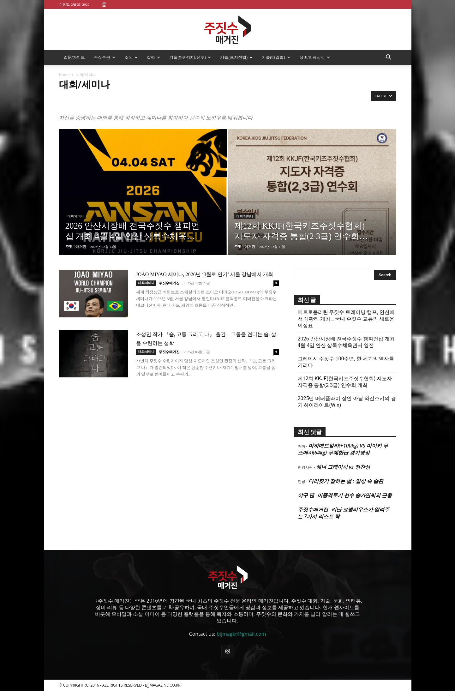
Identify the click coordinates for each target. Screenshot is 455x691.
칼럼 (153, 57)
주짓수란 (104, 57)
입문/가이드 (74, 57)
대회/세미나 (76, 216)
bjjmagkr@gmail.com (241, 633)
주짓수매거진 (75, 246)
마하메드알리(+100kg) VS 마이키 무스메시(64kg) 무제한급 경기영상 (343, 449)
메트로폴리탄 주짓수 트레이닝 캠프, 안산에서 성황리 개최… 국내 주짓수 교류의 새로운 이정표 (346, 318)
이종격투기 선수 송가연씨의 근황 (354, 495)
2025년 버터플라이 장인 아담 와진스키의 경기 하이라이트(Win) (347, 401)
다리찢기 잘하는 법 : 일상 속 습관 (345, 481)
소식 (131, 57)
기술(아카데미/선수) (190, 57)
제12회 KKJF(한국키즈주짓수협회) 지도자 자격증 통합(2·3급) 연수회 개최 (345, 382)
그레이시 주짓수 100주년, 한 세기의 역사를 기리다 (346, 362)
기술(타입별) (276, 57)
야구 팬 (306, 495)
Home (64, 74)
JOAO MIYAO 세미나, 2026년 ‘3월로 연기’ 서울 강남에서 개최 (204, 274)
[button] (388, 57)
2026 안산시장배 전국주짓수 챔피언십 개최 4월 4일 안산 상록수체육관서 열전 (346, 342)
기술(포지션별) (236, 57)
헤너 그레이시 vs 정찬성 (343, 466)
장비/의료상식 (314, 57)
